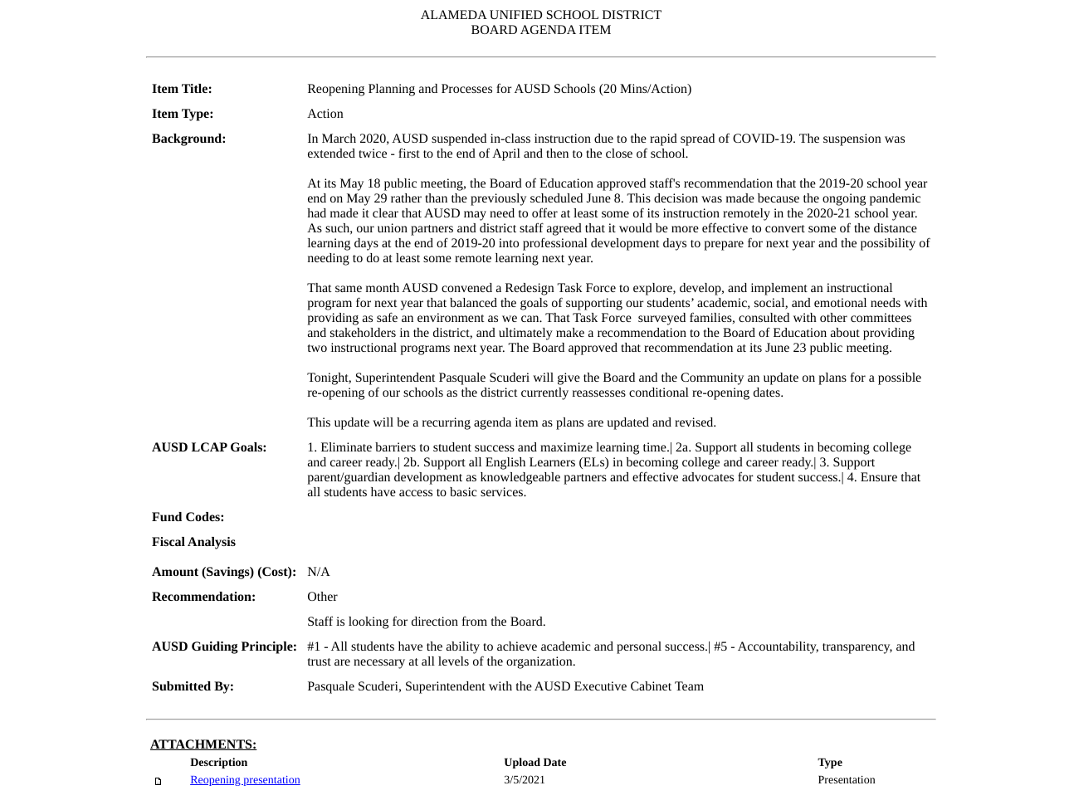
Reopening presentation (245, 780)
